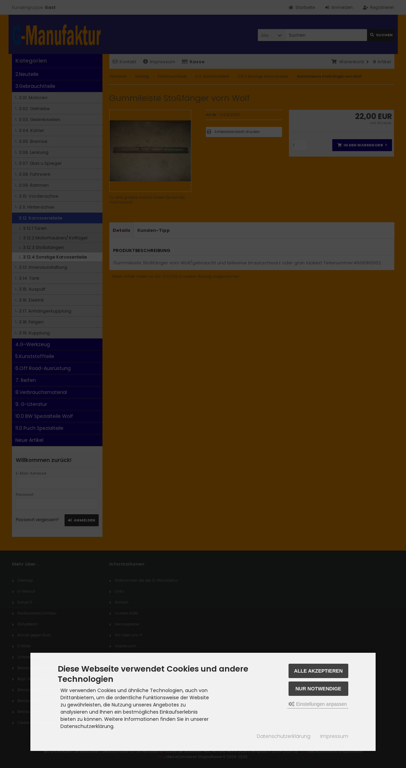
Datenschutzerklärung (283, 736)
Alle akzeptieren (318, 671)
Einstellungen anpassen (318, 704)
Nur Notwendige (318, 688)
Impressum (334, 736)
